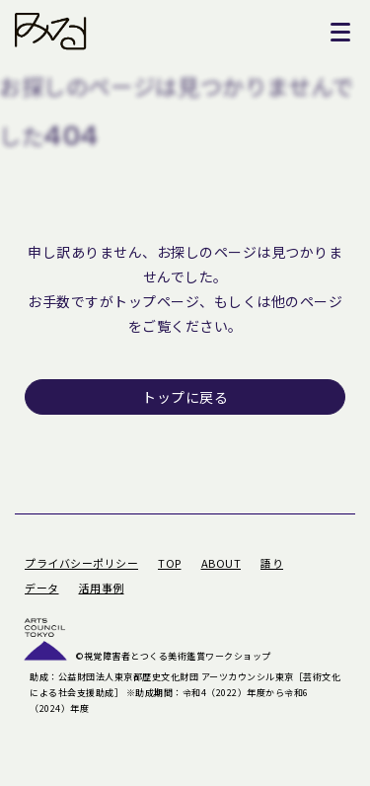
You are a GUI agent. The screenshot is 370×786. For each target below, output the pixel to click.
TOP (170, 563)
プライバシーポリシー (81, 563)
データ (42, 587)
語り (271, 563)
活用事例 (101, 587)
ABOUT (221, 563)
